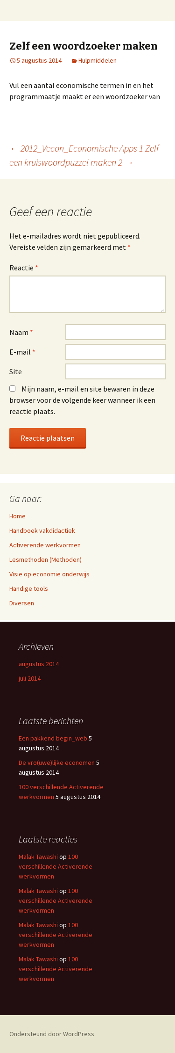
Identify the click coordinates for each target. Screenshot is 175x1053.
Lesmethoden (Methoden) (45, 559)
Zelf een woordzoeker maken (83, 46)
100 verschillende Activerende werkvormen (55, 866)
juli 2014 (30, 678)
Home (17, 516)
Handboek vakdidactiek (42, 530)
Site (15, 371)
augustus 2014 (39, 664)
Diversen (21, 603)
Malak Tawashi (38, 856)
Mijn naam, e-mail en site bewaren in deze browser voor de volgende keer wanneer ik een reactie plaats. (82, 400)
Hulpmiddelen (97, 60)
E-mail (22, 351)
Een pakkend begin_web (53, 738)
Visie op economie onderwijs (49, 574)
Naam (21, 332)
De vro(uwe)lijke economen (57, 762)
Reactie (23, 267)
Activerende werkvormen (45, 545)
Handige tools (28, 588)
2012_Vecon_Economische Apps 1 (82, 148)
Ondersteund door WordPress (51, 1034)
